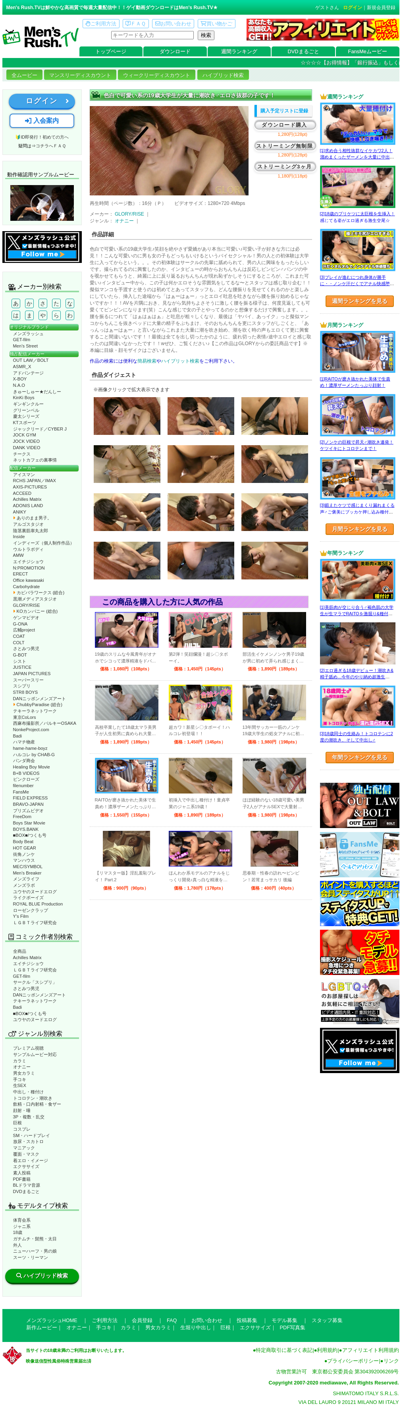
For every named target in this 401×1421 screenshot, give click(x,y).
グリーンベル (26, 410)
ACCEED (22, 493)
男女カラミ (24, 1073)
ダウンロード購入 (284, 125)
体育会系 (22, 1220)
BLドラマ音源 (26, 1185)
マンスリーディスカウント (80, 75)
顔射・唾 (22, 1110)
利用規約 (327, 1350)
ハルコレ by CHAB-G (34, 754)
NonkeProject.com (31, 729)
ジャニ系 (22, 1226)
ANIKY (20, 512)
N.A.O (19, 385)
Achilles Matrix (27, 499)
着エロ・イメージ (30, 1160)
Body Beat (23, 841)
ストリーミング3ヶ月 (284, 167)
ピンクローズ (26, 779)
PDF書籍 (22, 1179)
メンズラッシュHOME (51, 1320)
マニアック (24, 1147)
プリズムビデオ (28, 810)
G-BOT (20, 655)
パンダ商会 (24, 760)
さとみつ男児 (26, 648)
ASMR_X (22, 366)
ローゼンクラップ (30, 910)
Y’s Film (21, 916)
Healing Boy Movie (31, 767)
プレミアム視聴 (28, 1048)
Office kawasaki (28, 580)
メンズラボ (24, 885)
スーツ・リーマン (30, 1257)
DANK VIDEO (26, 447)
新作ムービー (41, 1327)
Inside (19, 536)
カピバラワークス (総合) (39, 592)
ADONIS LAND (28, 505)
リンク (391, 1361)
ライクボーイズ (28, 897)
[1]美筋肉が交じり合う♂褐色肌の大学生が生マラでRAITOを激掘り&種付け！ (356, 614)
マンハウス (24, 860)
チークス (22, 454)
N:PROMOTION (29, 568)
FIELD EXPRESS (30, 797)
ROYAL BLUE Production (38, 904)
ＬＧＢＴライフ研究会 (35, 922)
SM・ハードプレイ (31, 1135)
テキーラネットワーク (35, 711)
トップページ (110, 51)
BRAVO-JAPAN (28, 804)
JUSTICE (22, 667)
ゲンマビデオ (26, 617)
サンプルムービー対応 (35, 1054)
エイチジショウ (28, 561)
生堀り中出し (195, 1327)
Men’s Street (25, 346)
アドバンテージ (28, 373)
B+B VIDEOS (26, 773)
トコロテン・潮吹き (32, 1098)
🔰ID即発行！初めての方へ (42, 137)
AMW (18, 555)
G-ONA (20, 624)
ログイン (352, 7)
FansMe (21, 792)
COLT (19, 642)
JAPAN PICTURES (32, 673)
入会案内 (41, 120)
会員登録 (142, 1320)
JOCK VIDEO (26, 441)
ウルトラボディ (28, 549)
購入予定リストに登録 (284, 111)
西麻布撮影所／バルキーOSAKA (45, 723)
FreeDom (22, 816)
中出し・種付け (28, 1091)
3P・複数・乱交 (29, 1116)
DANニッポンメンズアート (39, 698)
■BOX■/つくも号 (29, 835)
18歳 (17, 1232)
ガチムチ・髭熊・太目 (35, 1238)
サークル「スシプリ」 (35, 982)
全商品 (19, 951)
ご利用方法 (100, 24)
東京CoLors (24, 717)
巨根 (17, 1122)
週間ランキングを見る (360, 301)
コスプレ (22, 1129)
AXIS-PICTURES (30, 487)
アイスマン (24, 474)
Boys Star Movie (29, 823)
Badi (17, 736)
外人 (17, 1245)
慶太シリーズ (26, 416)
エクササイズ (26, 1166)
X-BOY (20, 378)
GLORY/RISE (26, 605)
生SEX (19, 1085)
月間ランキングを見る (360, 529)
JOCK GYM (24, 434)
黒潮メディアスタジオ (35, 599)
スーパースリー (28, 680)
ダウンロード (175, 51)
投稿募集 (247, 1320)
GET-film (22, 339)
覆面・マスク (26, 1154)
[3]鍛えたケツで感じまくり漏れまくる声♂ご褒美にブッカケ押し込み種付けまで (357, 512)
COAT (19, 636)
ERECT (20, 573)
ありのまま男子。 (32, 517)
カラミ (19, 1060)
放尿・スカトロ (28, 1141)
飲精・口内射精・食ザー (37, 1104)
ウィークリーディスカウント (156, 75)
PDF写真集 (293, 1327)
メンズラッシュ (28, 333)
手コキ (19, 1079)
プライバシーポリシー (353, 1361)
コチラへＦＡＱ (51, 145)
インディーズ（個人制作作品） (43, 543)
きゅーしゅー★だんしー (37, 391)
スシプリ (22, 685)
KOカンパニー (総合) (35, 611)
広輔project (24, 629)
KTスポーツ (24, 422)
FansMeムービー (367, 51)
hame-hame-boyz (30, 748)
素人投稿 (22, 1172)
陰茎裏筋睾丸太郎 (30, 530)
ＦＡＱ (135, 24)
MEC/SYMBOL (28, 866)
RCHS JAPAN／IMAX (34, 480)
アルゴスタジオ (28, 524)
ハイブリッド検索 (223, 75)
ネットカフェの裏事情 (35, 460)
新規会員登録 (381, 7)
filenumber (23, 785)
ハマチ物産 (24, 741)
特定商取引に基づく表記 (284, 1350)
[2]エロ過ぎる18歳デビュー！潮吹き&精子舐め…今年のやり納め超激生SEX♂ (356, 677)
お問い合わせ (173, 24)
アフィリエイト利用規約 (370, 1350)
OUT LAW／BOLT (31, 360)
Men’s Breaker (27, 873)
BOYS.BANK (26, 829)
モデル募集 (284, 1320)
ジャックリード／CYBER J (40, 429)
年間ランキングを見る (360, 757)
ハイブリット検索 (180, 361)
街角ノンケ (24, 854)
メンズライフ (26, 879)
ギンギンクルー (28, 404)
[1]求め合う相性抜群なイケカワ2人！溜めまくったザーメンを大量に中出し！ (356, 157)
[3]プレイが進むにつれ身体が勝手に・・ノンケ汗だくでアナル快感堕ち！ (355, 284)
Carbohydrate (26, 586)
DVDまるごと (303, 51)
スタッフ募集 (327, 1320)
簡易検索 (146, 361)
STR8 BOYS (25, 692)
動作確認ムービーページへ (42, 203)
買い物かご (216, 24)
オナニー (22, 1066)
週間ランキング (239, 51)
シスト (19, 661)
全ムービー (24, 75)
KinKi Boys (24, 397)
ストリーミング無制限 (284, 146)
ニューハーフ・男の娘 (35, 1251)
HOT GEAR (24, 848)
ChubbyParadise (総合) (37, 704)
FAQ (172, 1320)
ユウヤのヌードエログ (35, 891)
